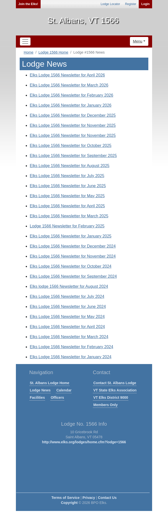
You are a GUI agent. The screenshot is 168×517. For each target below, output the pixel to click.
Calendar (63, 390)
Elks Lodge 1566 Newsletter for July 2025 (67, 176)
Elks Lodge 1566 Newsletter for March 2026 (69, 85)
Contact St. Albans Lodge (114, 383)
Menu (138, 41)
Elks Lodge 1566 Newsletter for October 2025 (70, 145)
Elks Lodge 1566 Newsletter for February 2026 (71, 95)
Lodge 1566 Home (53, 52)
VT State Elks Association (114, 390)
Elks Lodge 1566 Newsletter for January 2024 (70, 357)
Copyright (69, 503)
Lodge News (40, 390)
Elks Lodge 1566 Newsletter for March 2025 (69, 216)
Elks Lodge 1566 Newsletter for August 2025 (69, 166)
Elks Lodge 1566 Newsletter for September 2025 (73, 155)
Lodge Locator (110, 4)
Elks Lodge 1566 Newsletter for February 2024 (71, 347)
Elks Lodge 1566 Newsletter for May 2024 (67, 316)
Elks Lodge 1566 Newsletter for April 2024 (67, 327)
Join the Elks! (28, 4)
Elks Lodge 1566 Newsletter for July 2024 (67, 296)
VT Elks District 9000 (110, 397)
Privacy (88, 498)
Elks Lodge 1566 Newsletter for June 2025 (68, 186)
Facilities (37, 397)
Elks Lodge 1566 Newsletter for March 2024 (69, 337)
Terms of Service (65, 498)
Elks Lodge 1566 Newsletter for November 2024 (73, 256)
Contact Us (107, 498)
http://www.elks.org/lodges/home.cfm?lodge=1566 (84, 442)
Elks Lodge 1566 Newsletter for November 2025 (73, 125)
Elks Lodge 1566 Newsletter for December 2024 (73, 246)
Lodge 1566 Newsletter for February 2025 (67, 226)
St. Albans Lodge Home (49, 383)
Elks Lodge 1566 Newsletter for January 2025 (70, 236)
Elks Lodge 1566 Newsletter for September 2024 (73, 276)
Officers (57, 397)
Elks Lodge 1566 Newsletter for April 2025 (67, 206)
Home (28, 52)
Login (145, 4)
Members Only (105, 405)
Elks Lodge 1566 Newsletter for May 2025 (67, 196)
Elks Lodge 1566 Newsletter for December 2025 (73, 115)
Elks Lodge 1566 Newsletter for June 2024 (68, 306)
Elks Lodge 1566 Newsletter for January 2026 (70, 105)
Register (130, 4)
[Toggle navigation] (25, 41)
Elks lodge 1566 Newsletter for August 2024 (69, 286)
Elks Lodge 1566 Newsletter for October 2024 (70, 266)
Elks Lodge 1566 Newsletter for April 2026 (67, 75)
